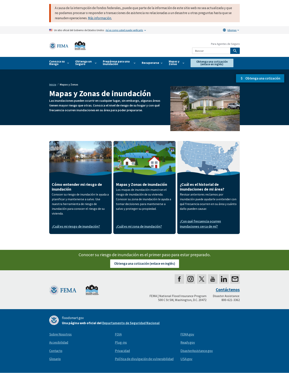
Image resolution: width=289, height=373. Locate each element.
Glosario (55, 359)
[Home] (67, 45)
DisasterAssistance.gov (196, 351)
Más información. (100, 18)
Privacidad (122, 351)
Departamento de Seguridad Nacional (131, 323)
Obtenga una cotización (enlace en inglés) (144, 263)
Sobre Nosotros (60, 334)
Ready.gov (187, 342)
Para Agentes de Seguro (225, 44)
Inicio (52, 84)
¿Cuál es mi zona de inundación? (139, 226)
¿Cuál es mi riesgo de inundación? (76, 226)
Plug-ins (121, 342)
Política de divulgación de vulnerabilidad (144, 359)
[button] (260, 78)
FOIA (118, 334)
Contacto (55, 351)
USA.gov (186, 359)
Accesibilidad (58, 342)
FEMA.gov (187, 334)
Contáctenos (228, 289)
